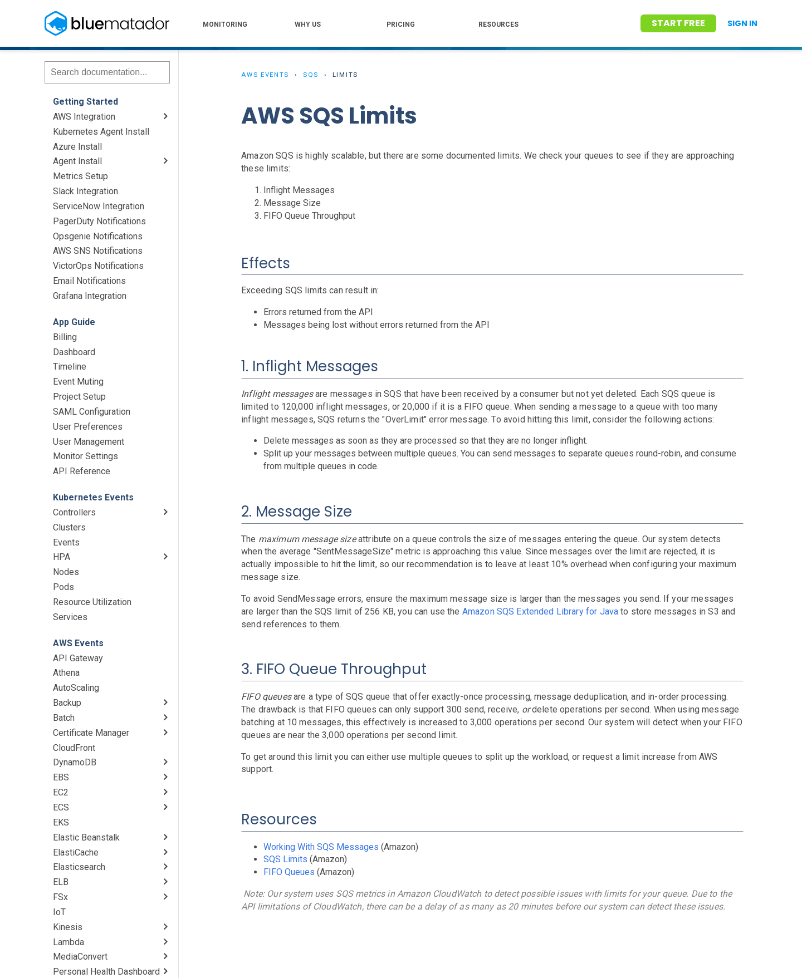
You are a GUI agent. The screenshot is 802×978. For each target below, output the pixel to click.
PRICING (401, 24)
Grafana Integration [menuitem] (89, 296)
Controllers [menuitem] (74, 512)
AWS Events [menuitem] (78, 643)
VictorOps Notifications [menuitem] (98, 266)
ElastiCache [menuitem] (76, 852)
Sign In (742, 23)
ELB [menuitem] (61, 882)
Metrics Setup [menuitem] (80, 176)
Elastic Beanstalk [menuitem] (86, 837)
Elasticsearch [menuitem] (79, 867)
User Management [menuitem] (88, 441)
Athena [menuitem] (66, 672)
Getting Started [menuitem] (85, 101)
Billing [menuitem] (65, 337)
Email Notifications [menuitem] (89, 281)
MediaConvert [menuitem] (80, 956)
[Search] (107, 72)
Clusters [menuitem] (69, 527)
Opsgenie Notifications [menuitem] (98, 236)
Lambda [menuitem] (68, 942)
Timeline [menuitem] (69, 366)
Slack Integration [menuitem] (85, 191)
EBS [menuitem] (61, 777)
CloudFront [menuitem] (74, 748)
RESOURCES (498, 24)
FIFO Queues (289, 872)
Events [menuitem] (66, 542)
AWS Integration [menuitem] (84, 116)
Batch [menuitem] (64, 717)
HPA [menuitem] (61, 557)
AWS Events (265, 74)
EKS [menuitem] (61, 822)
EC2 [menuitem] (61, 792)
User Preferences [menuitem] (88, 426)
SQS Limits (285, 859)
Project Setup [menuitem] (79, 396)
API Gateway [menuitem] (78, 658)
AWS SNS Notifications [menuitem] (98, 250)
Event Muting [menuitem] (78, 381)
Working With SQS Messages (321, 847)
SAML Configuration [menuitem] (91, 411)
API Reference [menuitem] (81, 471)
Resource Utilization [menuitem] (92, 602)
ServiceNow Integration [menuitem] (98, 206)
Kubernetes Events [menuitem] (93, 497)
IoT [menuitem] (59, 912)
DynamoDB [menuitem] (74, 762)
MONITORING (225, 24)
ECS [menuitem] (61, 807)
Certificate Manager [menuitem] (91, 733)
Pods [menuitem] (63, 587)
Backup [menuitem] (67, 702)
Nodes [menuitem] (66, 572)
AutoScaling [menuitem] (76, 687)
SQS (311, 74)
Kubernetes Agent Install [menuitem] (101, 131)
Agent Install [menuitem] (77, 161)
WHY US (308, 24)
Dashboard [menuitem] (74, 352)
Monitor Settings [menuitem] (85, 456)
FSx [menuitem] (60, 897)
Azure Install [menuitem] (77, 146)
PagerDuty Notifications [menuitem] (99, 221)
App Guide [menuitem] (74, 322)
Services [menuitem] (70, 617)
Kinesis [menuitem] (67, 927)
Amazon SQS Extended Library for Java (540, 611)
